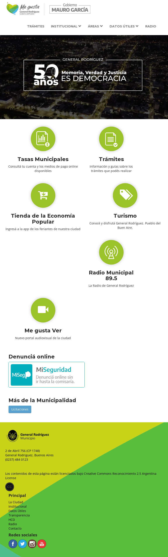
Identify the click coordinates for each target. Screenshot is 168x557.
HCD (12, 520)
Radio (150, 26)
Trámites (35, 26)
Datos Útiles (17, 511)
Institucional (18, 506)
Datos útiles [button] (124, 26)
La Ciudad (16, 502)
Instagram (32, 543)
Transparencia (19, 515)
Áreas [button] (95, 26)
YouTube (41, 543)
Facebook (13, 543)
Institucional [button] (66, 26)
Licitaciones (19, 409)
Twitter (22, 543)
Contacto (15, 528)
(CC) (9, 486)
